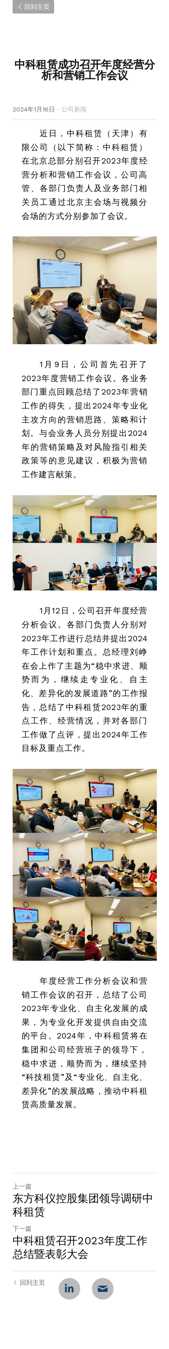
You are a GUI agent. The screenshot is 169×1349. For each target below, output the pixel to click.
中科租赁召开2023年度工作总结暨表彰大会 (80, 1247)
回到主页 (33, 6)
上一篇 (22, 1186)
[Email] (103, 1289)
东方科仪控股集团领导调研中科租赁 (83, 1205)
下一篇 (22, 1228)
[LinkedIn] (69, 1289)
